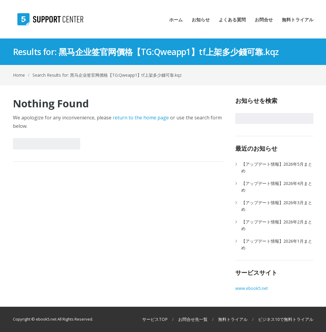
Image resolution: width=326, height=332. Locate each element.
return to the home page (141, 117)
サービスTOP (155, 319)
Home (19, 75)
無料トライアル (297, 20)
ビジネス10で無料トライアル (285, 319)
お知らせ (201, 20)
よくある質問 (232, 20)
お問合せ (264, 20)
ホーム (176, 20)
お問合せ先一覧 (193, 319)
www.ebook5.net (251, 288)
